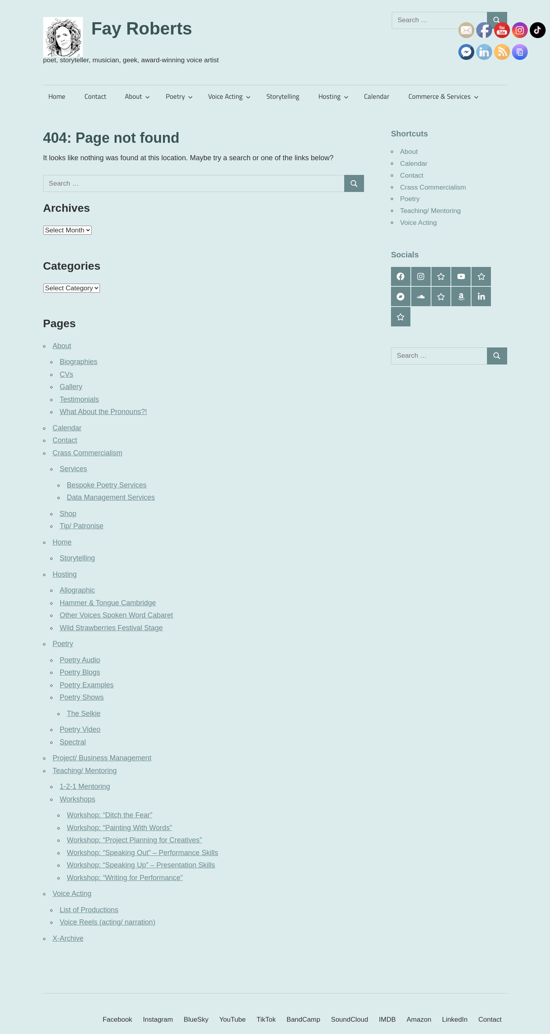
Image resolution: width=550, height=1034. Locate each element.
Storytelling (282, 96)
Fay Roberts (141, 28)
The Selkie (84, 713)
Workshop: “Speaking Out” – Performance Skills (142, 853)
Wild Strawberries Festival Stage (111, 628)
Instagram (158, 1019)
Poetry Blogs (80, 672)
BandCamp (303, 1019)
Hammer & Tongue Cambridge (108, 603)
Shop (68, 514)
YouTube (232, 1019)
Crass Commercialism (88, 453)
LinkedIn (455, 1019)
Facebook (117, 1019)
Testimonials (79, 399)
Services (73, 469)
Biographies (79, 362)
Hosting (333, 96)
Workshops (78, 799)
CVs (66, 374)
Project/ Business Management (102, 758)
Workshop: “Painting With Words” (119, 828)
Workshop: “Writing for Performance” (125, 878)
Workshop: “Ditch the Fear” (110, 815)
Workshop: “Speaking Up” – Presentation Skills (141, 865)
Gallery (71, 387)
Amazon (418, 1019)
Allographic (77, 590)
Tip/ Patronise (81, 526)
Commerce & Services (443, 96)
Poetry (179, 96)
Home (56, 96)
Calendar (376, 96)
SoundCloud (349, 1019)
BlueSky (196, 1019)
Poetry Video (80, 729)
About (137, 96)
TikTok (266, 1019)
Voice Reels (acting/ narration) (107, 922)
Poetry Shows (82, 697)
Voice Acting (229, 96)
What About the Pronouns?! (103, 412)
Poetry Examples (87, 685)
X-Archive (68, 938)
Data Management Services (111, 497)
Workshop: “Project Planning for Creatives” (134, 840)
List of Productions (89, 910)
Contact (95, 96)
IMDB (387, 1019)
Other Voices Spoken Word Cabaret (116, 615)
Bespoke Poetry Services (107, 485)
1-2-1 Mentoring (85, 786)
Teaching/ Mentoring (85, 771)
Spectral (73, 742)
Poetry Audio (80, 660)
